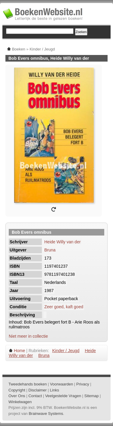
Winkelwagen (20, 402)
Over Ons (16, 396)
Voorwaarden (61, 384)
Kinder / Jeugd (65, 350)
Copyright (16, 390)
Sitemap (91, 396)
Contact (35, 396)
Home (19, 350)
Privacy (82, 384)
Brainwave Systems (46, 413)
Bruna (49, 250)
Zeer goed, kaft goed (63, 306)
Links (54, 390)
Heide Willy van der (62, 241)
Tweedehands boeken (27, 384)
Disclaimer (37, 390)
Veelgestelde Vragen (63, 396)
